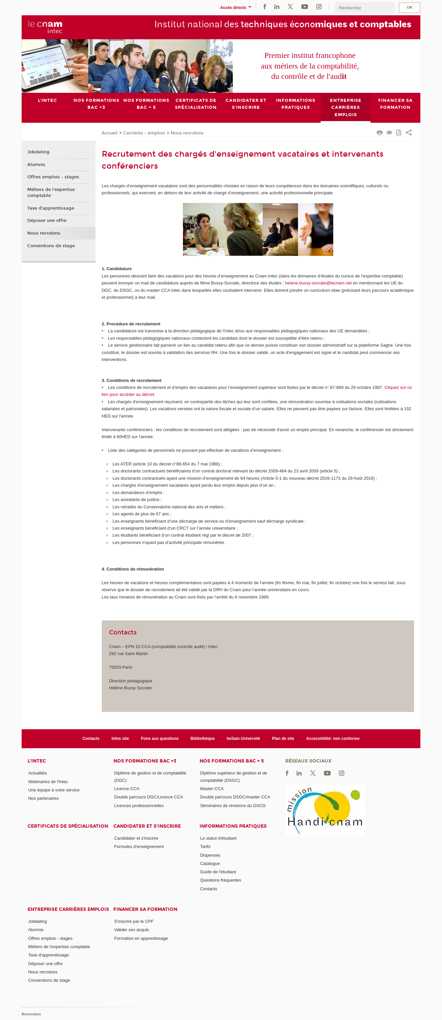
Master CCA (212, 788)
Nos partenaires (43, 798)
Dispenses (210, 854)
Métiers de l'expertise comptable (51, 192)
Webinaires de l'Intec (48, 781)
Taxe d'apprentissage (50, 208)
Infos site (120, 738)
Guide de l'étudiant (218, 871)
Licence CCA (126, 788)
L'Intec (37, 761)
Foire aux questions (160, 738)
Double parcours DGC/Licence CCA (148, 796)
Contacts (90, 738)
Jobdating (38, 152)
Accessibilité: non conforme (333, 738)
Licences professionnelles (139, 805)
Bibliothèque (203, 738)
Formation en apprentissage (141, 937)
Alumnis (36, 164)
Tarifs (205, 846)
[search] (365, 7)
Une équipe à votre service (54, 789)
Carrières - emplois (144, 132)
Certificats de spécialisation (68, 826)
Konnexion (31, 1014)
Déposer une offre (47, 220)
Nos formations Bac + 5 (232, 761)
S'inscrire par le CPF (134, 921)
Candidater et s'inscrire (147, 826)
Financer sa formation (145, 909)
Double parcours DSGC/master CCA (235, 796)
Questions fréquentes (220, 880)
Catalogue (210, 863)
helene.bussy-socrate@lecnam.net (318, 282)
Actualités (37, 772)
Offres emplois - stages (53, 177)
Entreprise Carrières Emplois (68, 909)
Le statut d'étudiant (218, 838)
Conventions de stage (51, 246)
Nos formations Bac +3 (144, 761)
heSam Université (243, 738)
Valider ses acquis (131, 929)
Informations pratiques (233, 826)
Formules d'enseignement (139, 846)
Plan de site (283, 738)
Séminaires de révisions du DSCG (233, 805)
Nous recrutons (187, 132)
